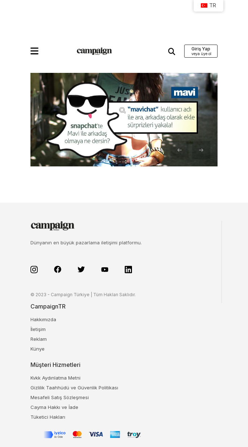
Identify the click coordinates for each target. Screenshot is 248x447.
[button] (34, 50)
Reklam (38, 339)
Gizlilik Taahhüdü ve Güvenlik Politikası (74, 387)
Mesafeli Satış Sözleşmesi (59, 397)
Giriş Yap (200, 48)
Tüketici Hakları (47, 417)
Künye (37, 349)
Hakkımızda (43, 319)
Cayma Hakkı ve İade (54, 407)
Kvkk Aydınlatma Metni (55, 378)
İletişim (38, 329)
